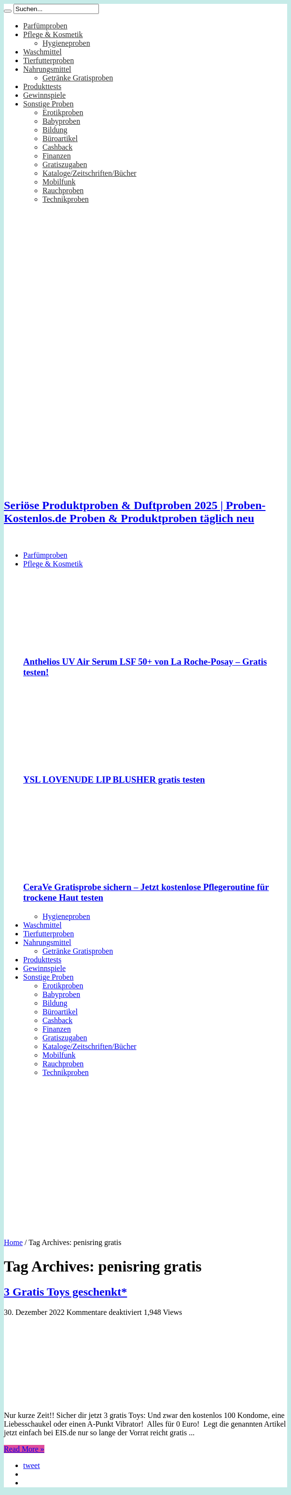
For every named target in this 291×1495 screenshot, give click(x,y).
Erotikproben (62, 112)
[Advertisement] (145, 1154)
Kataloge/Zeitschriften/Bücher (89, 173)
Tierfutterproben (48, 60)
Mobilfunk (58, 182)
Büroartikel (60, 138)
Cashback (57, 147)
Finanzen (56, 156)
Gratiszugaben (64, 164)
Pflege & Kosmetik (53, 34)
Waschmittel (42, 52)
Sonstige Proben (48, 104)
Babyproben (61, 121)
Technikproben (65, 199)
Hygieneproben (66, 43)
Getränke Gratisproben (77, 78)
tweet (31, 1465)
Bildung (55, 130)
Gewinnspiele (44, 95)
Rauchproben (62, 190)
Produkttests (42, 86)
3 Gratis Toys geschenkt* (65, 1291)
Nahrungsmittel (47, 69)
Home (13, 1242)
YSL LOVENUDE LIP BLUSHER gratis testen (114, 779)
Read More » (24, 1449)
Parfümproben (45, 26)
